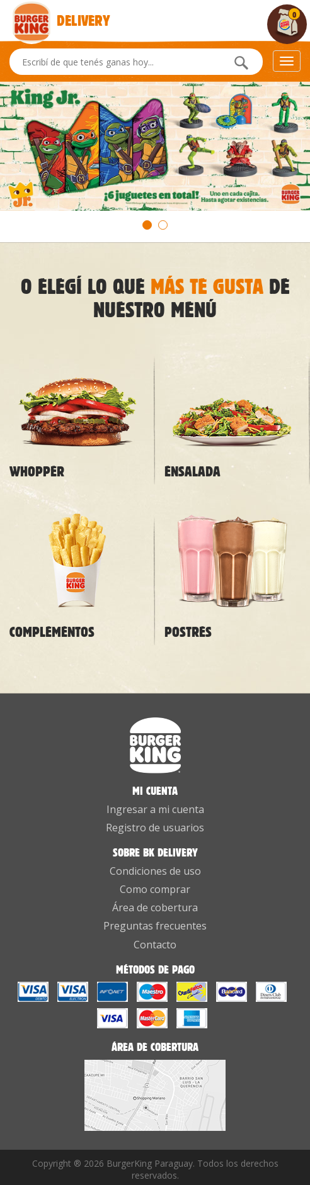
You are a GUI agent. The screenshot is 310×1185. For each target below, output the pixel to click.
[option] (155, 146)
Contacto (155, 945)
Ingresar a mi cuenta (155, 809)
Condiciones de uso (155, 871)
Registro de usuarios (155, 827)
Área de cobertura (155, 907)
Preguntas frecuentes (155, 926)
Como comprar (155, 889)
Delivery (33, 13)
